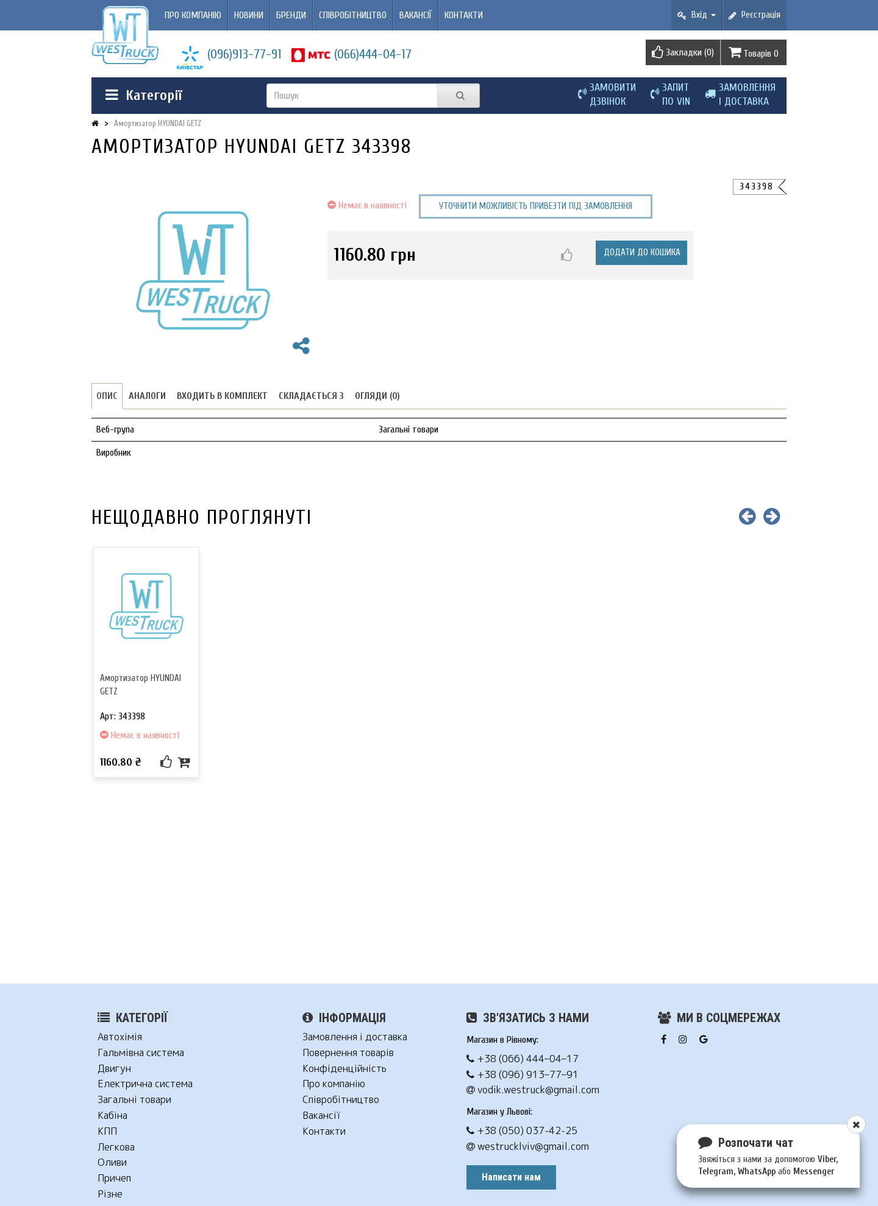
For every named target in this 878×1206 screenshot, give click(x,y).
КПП (107, 1131)
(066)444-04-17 (373, 54)
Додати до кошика (642, 252)
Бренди (291, 15)
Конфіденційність (344, 1068)
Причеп (114, 1178)
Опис (107, 395)
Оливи (112, 1162)
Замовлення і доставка (354, 1037)
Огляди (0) (377, 395)
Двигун (114, 1068)
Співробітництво (353, 15)
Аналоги (147, 395)
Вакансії (415, 15)
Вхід (696, 15)
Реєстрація (754, 15)
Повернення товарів (348, 1052)
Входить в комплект (222, 395)
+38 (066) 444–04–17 (522, 1059)
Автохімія (120, 1037)
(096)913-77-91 (244, 54)
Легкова (116, 1147)
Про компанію (193, 15)
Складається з (311, 395)
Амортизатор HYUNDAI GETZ (157, 123)
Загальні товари (134, 1099)
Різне (110, 1194)
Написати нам (511, 1177)
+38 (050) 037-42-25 (521, 1130)
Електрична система (145, 1083)
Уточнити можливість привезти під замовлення (535, 206)
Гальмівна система (141, 1052)
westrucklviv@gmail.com (527, 1146)
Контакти (463, 15)
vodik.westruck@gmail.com (532, 1090)
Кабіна (112, 1115)
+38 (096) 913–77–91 (522, 1074)
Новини (248, 15)
